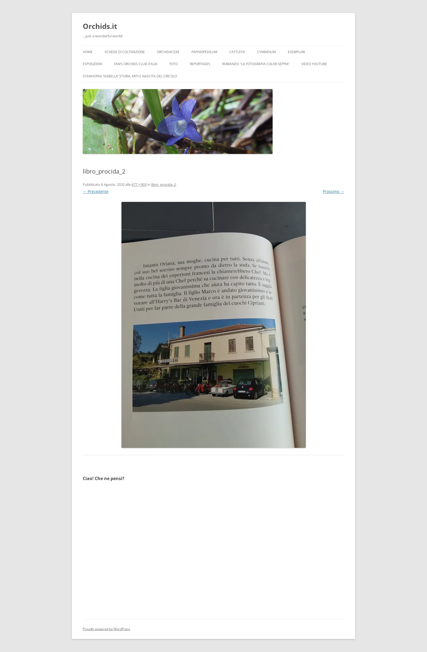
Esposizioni (92, 64)
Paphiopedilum (204, 52)
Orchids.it (100, 26)
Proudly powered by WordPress (106, 629)
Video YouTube (314, 64)
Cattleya (237, 52)
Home (88, 52)
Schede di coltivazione (125, 52)
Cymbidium (266, 52)
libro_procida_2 (163, 184)
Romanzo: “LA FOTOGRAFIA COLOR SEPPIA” (255, 64)
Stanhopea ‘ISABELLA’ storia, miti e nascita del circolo (130, 76)
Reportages (200, 64)
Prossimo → (333, 191)
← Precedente (95, 191)
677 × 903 (139, 184)
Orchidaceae (168, 52)
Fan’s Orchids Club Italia (135, 64)
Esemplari (296, 52)
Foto (173, 64)
